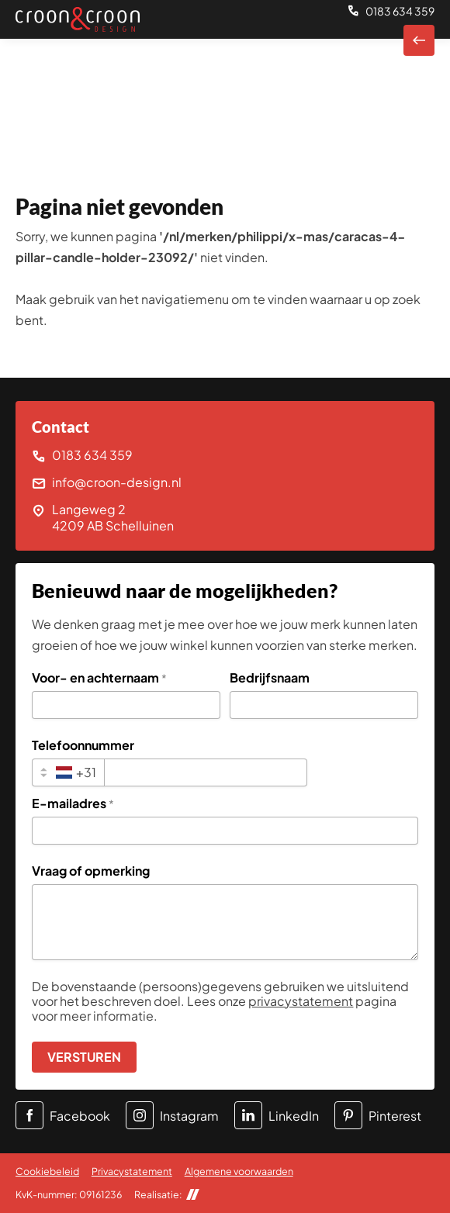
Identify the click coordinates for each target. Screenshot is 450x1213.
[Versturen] (84, 1057)
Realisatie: (166, 1195)
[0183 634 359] (391, 11)
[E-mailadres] (225, 830)
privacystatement (300, 1001)
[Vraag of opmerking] (225, 922)
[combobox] (68, 772)
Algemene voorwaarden (239, 1171)
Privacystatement (132, 1171)
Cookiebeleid (47, 1171)
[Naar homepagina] (418, 40)
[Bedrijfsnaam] (323, 705)
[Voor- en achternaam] (126, 705)
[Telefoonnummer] (205, 772)
